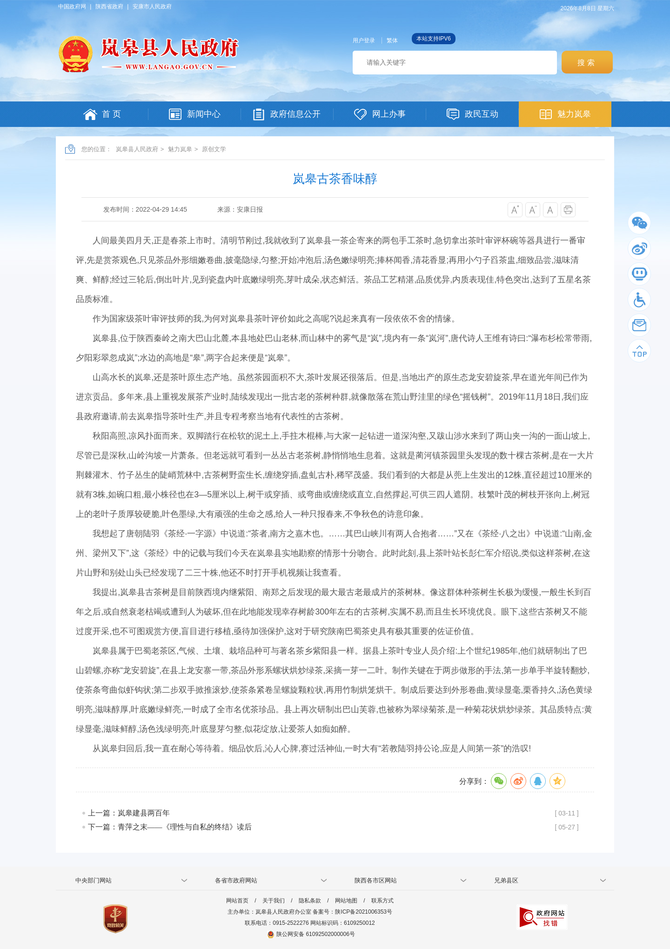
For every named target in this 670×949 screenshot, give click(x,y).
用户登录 (364, 40)
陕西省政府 (109, 6)
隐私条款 (310, 900)
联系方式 (382, 900)
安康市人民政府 (152, 6)
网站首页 (237, 900)
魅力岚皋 (180, 149)
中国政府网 (72, 6)
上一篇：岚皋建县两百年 (129, 813)
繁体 (392, 40)
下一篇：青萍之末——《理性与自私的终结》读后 (170, 827)
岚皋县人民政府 (137, 149)
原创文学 (214, 149)
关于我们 (273, 900)
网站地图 (346, 900)
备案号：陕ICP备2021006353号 (352, 912)
